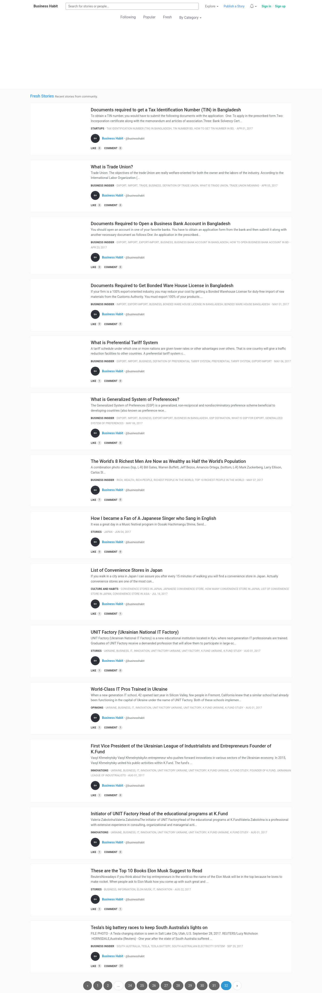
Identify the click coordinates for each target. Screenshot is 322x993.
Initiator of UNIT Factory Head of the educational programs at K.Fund (159, 813)
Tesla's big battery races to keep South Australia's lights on (149, 927)
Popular (149, 17)
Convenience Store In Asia (131, 593)
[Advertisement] (161, 55)
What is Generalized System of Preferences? (135, 399)
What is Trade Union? (112, 166)
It (131, 650)
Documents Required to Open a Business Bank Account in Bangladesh (160, 223)
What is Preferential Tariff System (124, 342)
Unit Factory (191, 650)
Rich (120, 480)
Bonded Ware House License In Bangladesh (193, 304)
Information (127, 889)
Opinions (97, 707)
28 (178, 985)
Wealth (129, 480)
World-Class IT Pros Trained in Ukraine (129, 689)
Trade (143, 185)
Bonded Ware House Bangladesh (247, 304)
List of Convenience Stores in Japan (126, 570)
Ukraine (109, 650)
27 (166, 985)
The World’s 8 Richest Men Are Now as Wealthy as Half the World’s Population (168, 461)
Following (128, 17)
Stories (96, 532)
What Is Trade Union (214, 185)
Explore (211, 6)
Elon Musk (144, 889)
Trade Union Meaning (244, 185)
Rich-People (144, 480)
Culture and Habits (104, 589)
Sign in (266, 6)
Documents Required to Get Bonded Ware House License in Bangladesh (162, 285)
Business (155, 185)
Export (122, 185)
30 (202, 985)
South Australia (128, 946)
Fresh (167, 17)
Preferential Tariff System (231, 361)
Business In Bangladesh (191, 418)
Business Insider (102, 185)
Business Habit (46, 6)
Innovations (99, 770)
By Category (190, 17)
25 (142, 985)
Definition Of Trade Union (181, 185)
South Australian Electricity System (198, 946)
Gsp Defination (219, 418)
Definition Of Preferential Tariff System (181, 361)
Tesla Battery (161, 946)
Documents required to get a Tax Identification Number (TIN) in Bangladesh (166, 109)
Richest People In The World (173, 480)
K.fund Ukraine (211, 650)
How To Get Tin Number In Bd (214, 128)
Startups (97, 128)
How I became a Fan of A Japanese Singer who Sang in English (153, 518)
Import (133, 185)
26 (154, 985)
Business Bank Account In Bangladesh (201, 242)
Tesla (145, 946)
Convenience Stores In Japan (141, 589)
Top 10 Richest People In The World (219, 480)
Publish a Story (234, 6)
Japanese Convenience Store (183, 589)
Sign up (280, 6)
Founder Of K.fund (263, 770)
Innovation (142, 650)
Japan (108, 532)
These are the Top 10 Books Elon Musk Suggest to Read (146, 870)
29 (190, 985)
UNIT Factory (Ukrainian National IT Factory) (135, 632)
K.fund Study (232, 650)
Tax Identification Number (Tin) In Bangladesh (139, 128)
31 (214, 985)
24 (130, 985)
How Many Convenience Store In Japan (232, 589)
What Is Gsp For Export (247, 418)
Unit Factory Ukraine (165, 650)
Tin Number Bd (183, 128)
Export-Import (149, 242)
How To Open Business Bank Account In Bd (259, 242)
